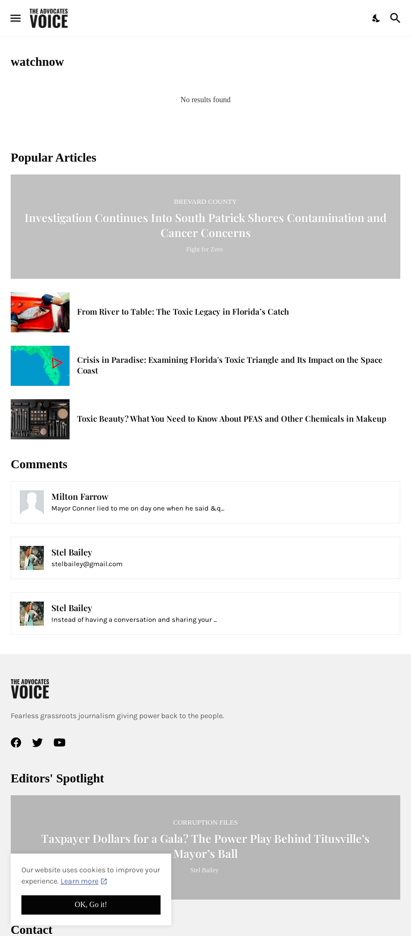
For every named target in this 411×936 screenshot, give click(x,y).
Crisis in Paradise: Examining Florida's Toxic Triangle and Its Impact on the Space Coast (230, 365)
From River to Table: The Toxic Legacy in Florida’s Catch (183, 312)
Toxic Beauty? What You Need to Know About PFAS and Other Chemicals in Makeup (231, 419)
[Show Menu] (14, 18)
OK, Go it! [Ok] (91, 905)
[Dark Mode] (377, 18)
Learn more (79, 881)
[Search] (397, 18)
